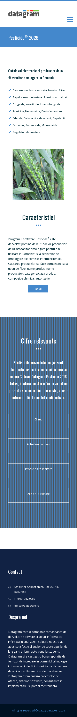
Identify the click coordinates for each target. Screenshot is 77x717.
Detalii (37, 289)
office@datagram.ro (26, 605)
